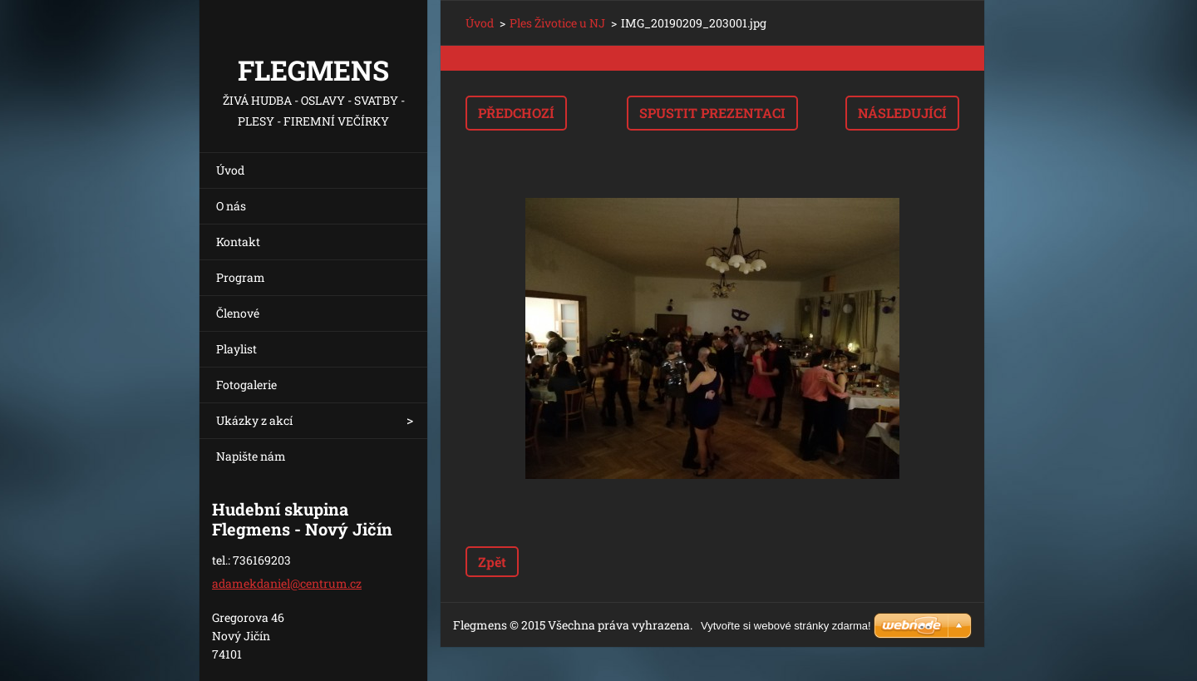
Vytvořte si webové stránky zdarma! (786, 625)
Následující (902, 112)
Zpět (492, 561)
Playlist (236, 349)
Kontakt (238, 241)
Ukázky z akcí (254, 420)
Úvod (230, 170)
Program (240, 277)
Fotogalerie (246, 384)
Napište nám (251, 456)
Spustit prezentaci (712, 112)
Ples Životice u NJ (557, 23)
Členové (237, 313)
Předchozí (516, 112)
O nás (231, 206)
